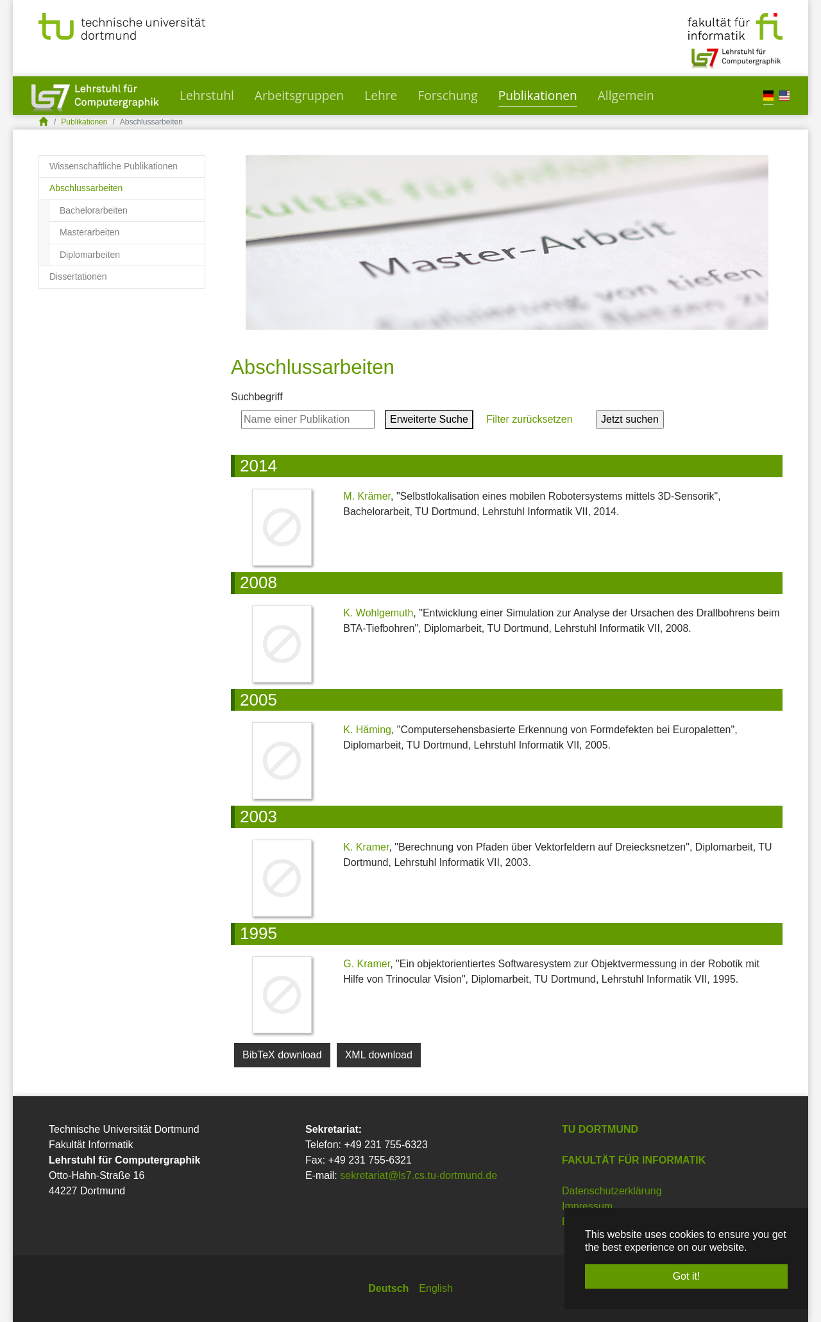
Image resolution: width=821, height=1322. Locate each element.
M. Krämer (367, 496)
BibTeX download (282, 1054)
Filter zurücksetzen (529, 419)
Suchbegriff (257, 396)
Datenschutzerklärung (612, 1190)
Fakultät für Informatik (634, 1160)
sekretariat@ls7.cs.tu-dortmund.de (418, 1175)
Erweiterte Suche (429, 419)
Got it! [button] (686, 1276)
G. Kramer (366, 963)
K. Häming (367, 729)
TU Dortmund (600, 1129)
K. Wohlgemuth (378, 612)
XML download (378, 1054)
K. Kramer (366, 847)
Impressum (587, 1206)
